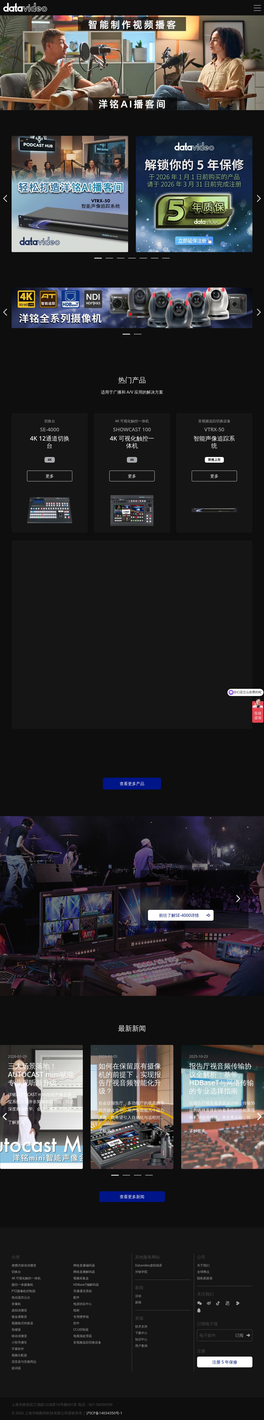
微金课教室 (19, 1316)
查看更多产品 (132, 783)
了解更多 (16, 1122)
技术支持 (141, 1326)
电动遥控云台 (21, 1297)
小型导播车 (19, 1342)
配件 (76, 1297)
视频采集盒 (81, 1278)
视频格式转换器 (22, 1323)
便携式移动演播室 (24, 1265)
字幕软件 (18, 1349)
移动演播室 (19, 1336)
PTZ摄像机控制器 (24, 1291)
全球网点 (203, 1272)
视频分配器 (19, 1355)
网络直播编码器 (84, 1265)
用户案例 (141, 1345)
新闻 (138, 1302)
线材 (76, 1310)
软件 (76, 1323)
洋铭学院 (141, 1272)
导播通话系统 (82, 1291)
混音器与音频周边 (24, 1361)
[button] (98, 258)
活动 (138, 1296)
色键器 (16, 1329)
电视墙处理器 (82, 1336)
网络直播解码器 (84, 1272)
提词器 (16, 1368)
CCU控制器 (81, 1329)
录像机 (16, 1304)
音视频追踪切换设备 (87, 1342)
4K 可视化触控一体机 (26, 1278)
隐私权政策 (205, 1278)
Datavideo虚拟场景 (148, 1265)
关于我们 (203, 1265)
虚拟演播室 (19, 1310)
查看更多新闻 (132, 1196)
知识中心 (141, 1339)
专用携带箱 (81, 1316)
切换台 (16, 1272)
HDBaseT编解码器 (86, 1284)
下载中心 (141, 1333)
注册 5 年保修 (224, 1362)
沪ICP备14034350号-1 (104, 1413)
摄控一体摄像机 (22, 1284)
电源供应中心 (82, 1304)
